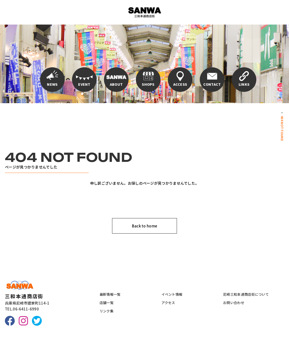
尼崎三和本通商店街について (246, 294)
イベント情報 (172, 294)
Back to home (144, 225)
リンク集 (107, 310)
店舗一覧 (107, 302)
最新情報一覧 (110, 294)
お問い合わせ (233, 302)
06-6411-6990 (26, 308)
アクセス (168, 302)
